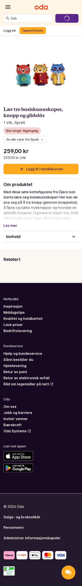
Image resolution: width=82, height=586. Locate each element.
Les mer (10, 225)
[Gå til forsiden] (41, 7)
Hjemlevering (14, 366)
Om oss (9, 406)
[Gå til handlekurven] (67, 18)
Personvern (13, 527)
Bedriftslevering (17, 331)
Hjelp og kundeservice (22, 353)
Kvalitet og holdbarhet (23, 318)
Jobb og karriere (17, 412)
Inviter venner (15, 419)
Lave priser (13, 324)
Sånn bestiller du (18, 359)
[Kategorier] (7, 7)
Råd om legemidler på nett (28, 384)
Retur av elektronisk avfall (26, 378)
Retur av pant (15, 372)
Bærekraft (12, 425)
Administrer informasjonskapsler (32, 538)
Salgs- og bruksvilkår (21, 517)
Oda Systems (17, 431)
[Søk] (7, 18)
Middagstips (14, 312)
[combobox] (31, 18)
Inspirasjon (13, 306)
